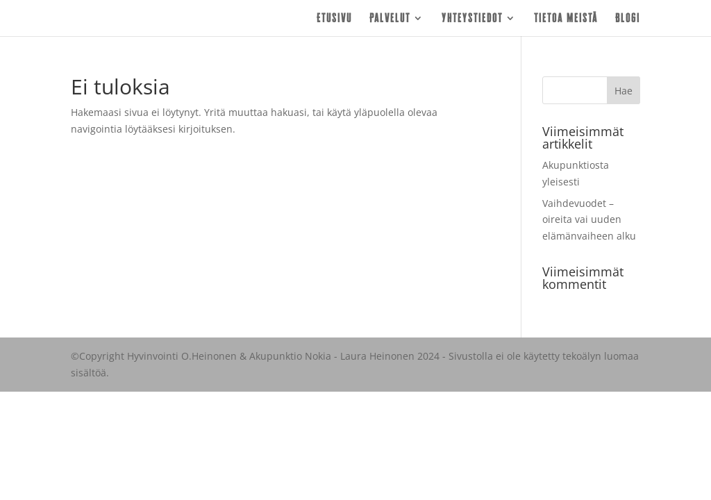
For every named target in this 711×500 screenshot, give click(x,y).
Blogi (627, 18)
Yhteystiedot (472, 18)
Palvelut (389, 18)
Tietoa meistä (566, 18)
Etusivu (334, 18)
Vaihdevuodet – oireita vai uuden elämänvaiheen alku (589, 220)
